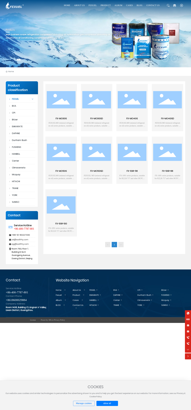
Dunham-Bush (144, 295)
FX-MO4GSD (167, 118)
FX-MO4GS (132, 118)
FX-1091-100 (61, 223)
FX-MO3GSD (96, 118)
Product (76, 295)
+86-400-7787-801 (24, 228)
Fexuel (59, 295)
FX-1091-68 (167, 171)
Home (58, 290)
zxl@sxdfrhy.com (20, 239)
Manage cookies (84, 403)
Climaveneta (143, 300)
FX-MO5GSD (96, 171)
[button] (19, 59)
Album (59, 300)
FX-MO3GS (61, 118)
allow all (107, 403)
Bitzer (164, 290)
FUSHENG (165, 295)
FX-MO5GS (61, 171)
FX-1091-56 (132, 171)
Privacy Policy (59, 320)
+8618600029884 (16, 300)
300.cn (50, 320)
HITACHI (93, 305)
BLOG (58, 305)
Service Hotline (23, 225)
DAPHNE (116, 295)
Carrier (116, 300)
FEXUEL (92, 290)
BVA (115, 290)
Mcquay (165, 300)
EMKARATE (94, 295)
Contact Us (78, 305)
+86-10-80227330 (21, 234)
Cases (76, 300)
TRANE (116, 305)
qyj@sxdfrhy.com (20, 244)
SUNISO (164, 305)
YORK (139, 305)
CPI (138, 290)
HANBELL (93, 300)
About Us (77, 290)
